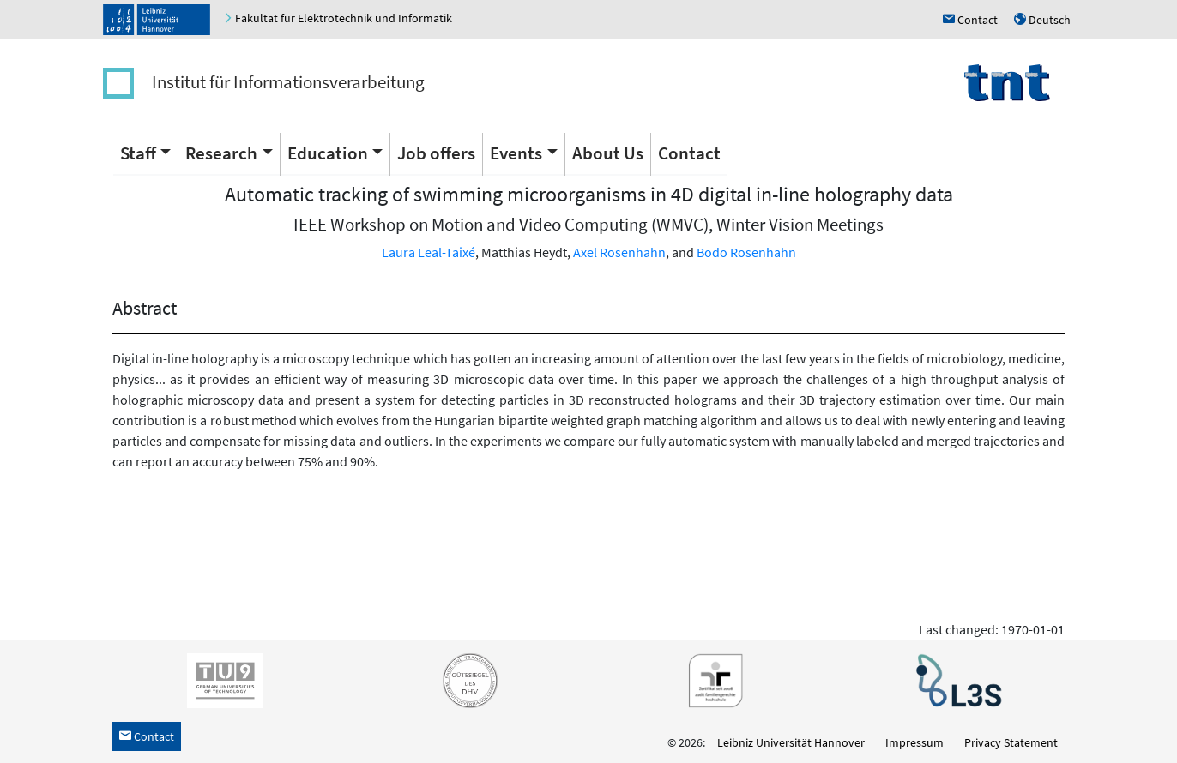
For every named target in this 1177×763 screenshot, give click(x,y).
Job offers (436, 153)
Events (516, 153)
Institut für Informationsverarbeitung (288, 81)
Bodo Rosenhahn (746, 252)
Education (327, 153)
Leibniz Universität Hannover (791, 742)
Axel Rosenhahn (619, 252)
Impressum (914, 742)
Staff (138, 153)
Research (221, 153)
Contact (689, 153)
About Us (607, 153)
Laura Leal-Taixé (428, 252)
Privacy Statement (1011, 742)
